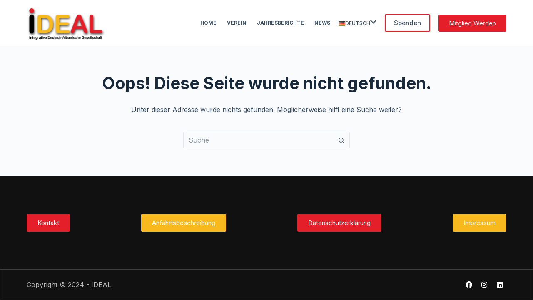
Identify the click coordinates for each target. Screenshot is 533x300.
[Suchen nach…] (258, 140)
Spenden (407, 23)
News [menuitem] (322, 23)
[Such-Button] (341, 140)
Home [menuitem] (208, 23)
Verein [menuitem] (237, 23)
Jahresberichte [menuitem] (280, 23)
